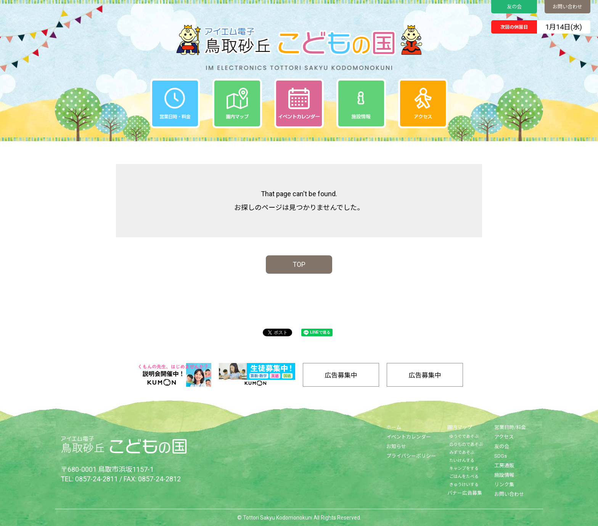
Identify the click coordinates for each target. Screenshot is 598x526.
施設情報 (504, 475)
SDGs (500, 456)
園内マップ (459, 427)
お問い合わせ (567, 7)
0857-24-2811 (96, 479)
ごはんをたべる (464, 476)
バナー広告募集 (464, 493)
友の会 (514, 7)
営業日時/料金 (510, 427)
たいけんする (461, 460)
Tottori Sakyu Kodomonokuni (277, 518)
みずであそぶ (461, 452)
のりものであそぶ (466, 444)
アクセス (504, 437)
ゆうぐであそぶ (464, 436)
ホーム (393, 427)
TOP (299, 264)
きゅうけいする (464, 484)
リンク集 (504, 484)
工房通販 (504, 465)
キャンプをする (464, 468)
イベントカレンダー (408, 437)
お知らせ (396, 446)
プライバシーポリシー (411, 456)
